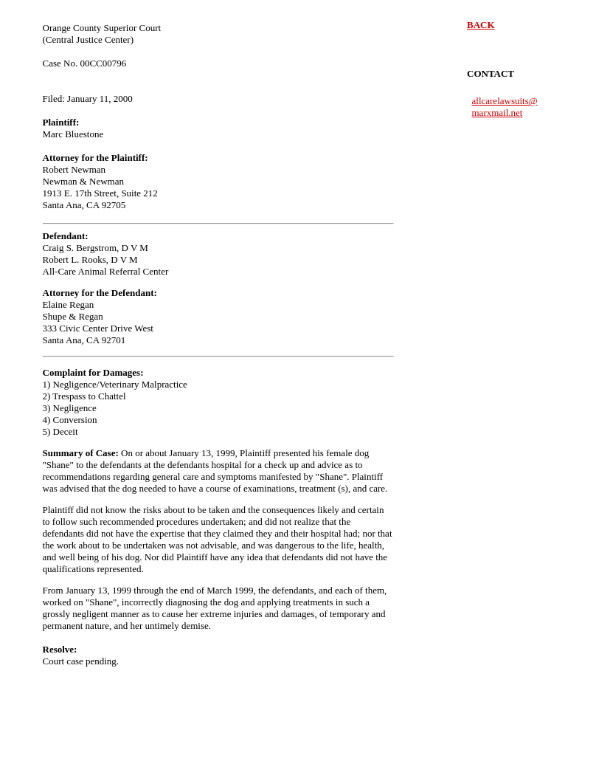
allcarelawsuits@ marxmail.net (505, 106)
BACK (481, 24)
